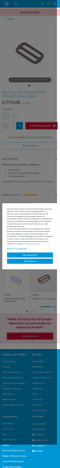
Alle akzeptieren (30, 255)
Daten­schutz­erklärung (32, 244)
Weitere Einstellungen (17, 248)
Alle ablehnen (30, 261)
